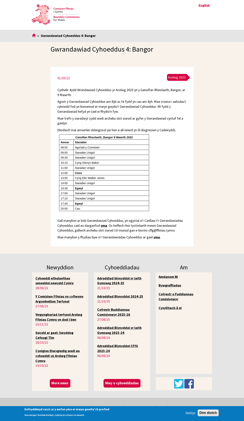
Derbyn (190, 413)
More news (59, 383)
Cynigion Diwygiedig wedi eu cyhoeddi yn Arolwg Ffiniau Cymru (57, 356)
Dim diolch (208, 413)
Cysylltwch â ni (170, 308)
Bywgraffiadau (170, 285)
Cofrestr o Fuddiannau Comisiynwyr (176, 296)
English (204, 5)
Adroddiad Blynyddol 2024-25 (120, 296)
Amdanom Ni (168, 276)
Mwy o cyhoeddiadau (122, 383)
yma (104, 225)
